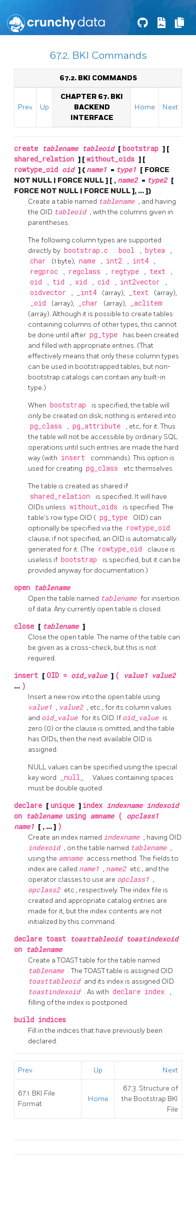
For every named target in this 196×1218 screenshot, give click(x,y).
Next (170, 107)
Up (44, 107)
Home (144, 107)
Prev (25, 107)
